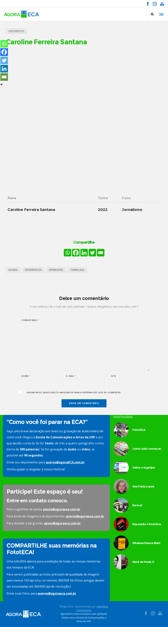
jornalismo (56, 269)
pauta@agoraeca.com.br (61, 509)
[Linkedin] (84, 252)
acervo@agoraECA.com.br (65, 462)
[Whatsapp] (67, 252)
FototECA (138, 430)
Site (113, 376)
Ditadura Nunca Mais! (146, 543)
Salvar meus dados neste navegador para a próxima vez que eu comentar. (74, 393)
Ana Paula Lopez (143, 486)
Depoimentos (33, 269)
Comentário (30, 320)
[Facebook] (76, 252)
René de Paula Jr (143, 562)
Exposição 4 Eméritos (146, 524)
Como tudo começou (146, 448)
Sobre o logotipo (143, 467)
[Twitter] (92, 252)
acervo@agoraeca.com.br (85, 516)
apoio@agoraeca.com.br (62, 523)
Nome (25, 376)
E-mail (71, 376)
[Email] (100, 252)
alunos (13, 269)
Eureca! (137, 505)
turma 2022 (77, 269)
